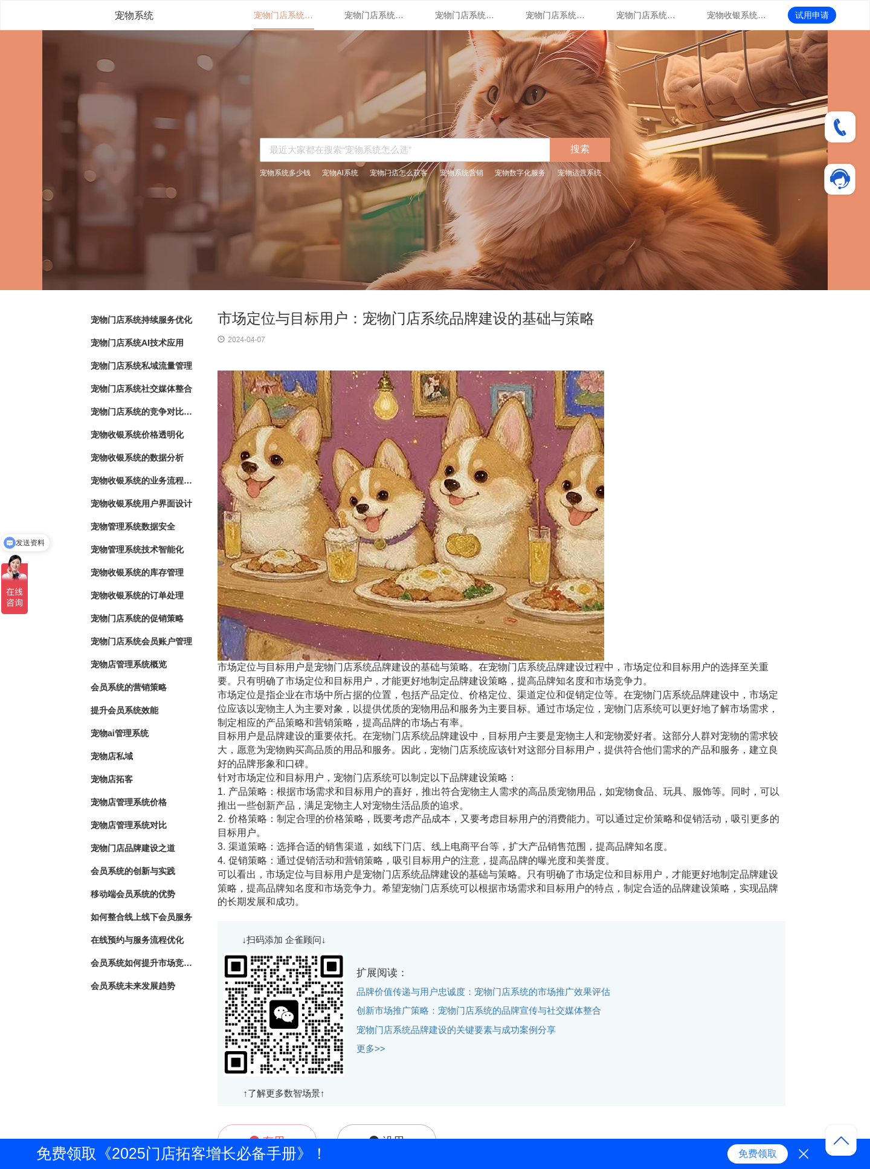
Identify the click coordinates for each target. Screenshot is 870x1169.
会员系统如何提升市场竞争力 (142, 963)
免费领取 (757, 1153)
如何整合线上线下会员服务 (141, 917)
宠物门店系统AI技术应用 (374, 15)
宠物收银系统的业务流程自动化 (142, 480)
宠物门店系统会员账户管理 (141, 641)
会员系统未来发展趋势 (133, 986)
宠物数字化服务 (520, 173)
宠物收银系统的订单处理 (137, 595)
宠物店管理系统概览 (129, 664)
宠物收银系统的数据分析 (137, 457)
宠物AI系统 (340, 173)
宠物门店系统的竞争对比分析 (646, 15)
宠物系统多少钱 (285, 173)
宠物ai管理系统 (120, 733)
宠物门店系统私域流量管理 (465, 15)
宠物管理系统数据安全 (133, 526)
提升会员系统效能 (124, 710)
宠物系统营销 (461, 173)
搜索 (580, 149)
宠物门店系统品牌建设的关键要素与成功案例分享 (456, 1030)
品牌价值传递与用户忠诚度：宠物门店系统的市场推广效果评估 (483, 991)
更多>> (370, 1048)
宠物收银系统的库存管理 (137, 572)
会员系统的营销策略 (129, 687)
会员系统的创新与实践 (133, 871)
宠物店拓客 (112, 779)
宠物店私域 (112, 756)
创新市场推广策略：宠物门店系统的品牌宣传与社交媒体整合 (478, 1010)
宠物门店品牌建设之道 (133, 848)
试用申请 (812, 15)
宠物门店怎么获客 (399, 173)
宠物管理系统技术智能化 (137, 549)
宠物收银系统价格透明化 (737, 15)
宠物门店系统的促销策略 (137, 618)
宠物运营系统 (579, 173)
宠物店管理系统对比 (129, 825)
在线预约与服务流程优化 (137, 940)
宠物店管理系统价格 (129, 802)
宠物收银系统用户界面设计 (141, 503)
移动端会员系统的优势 (133, 894)
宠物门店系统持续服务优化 (284, 15)
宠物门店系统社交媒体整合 (556, 15)
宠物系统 (134, 15)
